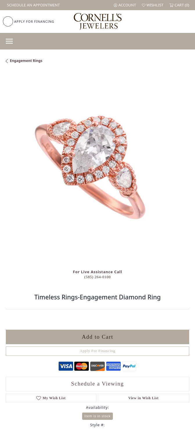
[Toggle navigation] (9, 41)
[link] (33, 5)
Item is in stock (97, 416)
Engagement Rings (26, 60)
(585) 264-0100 (97, 277)
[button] (125, 5)
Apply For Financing (97, 351)
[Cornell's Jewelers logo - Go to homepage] (98, 21)
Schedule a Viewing (97, 384)
